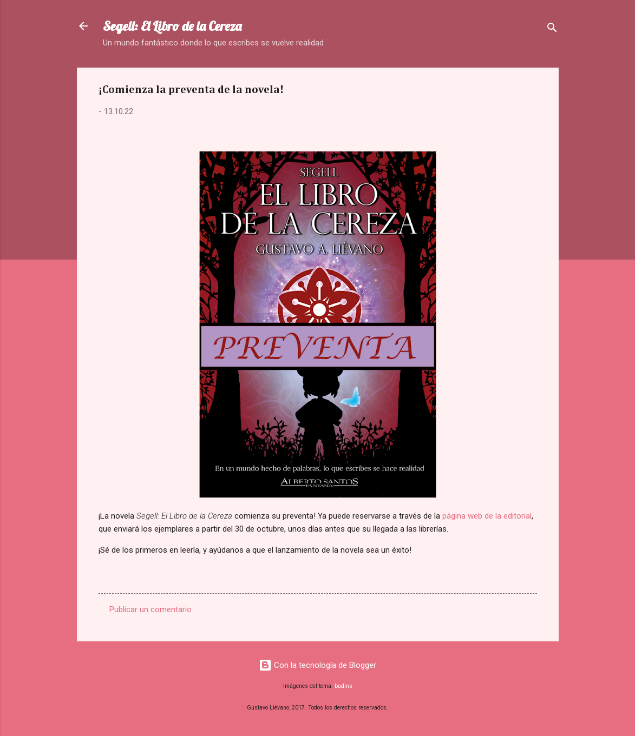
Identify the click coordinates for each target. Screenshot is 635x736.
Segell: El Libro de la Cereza (172, 26)
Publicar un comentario (150, 609)
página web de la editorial (487, 516)
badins (343, 685)
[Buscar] (552, 29)
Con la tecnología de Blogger (317, 665)
